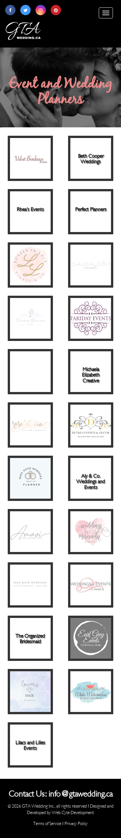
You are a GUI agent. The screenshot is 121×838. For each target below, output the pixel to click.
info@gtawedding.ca (80, 794)
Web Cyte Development (73, 812)
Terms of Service (47, 823)
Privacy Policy (76, 823)
